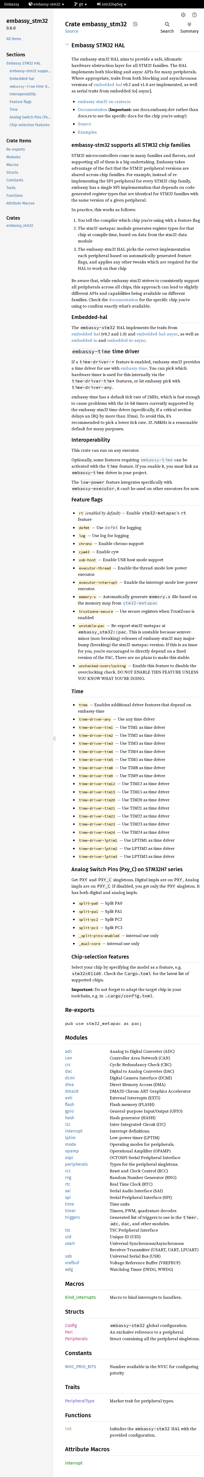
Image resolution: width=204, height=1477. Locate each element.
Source (71, 31)
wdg (69, 1269)
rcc (68, 1170)
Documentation (92, 109)
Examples (87, 132)
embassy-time (134, 368)
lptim (70, 1137)
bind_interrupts (80, 1297)
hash (69, 1117)
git (79, 4)
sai (68, 1190)
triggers (72, 1217)
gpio (69, 1111)
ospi (69, 1157)
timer (70, 1210)
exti (69, 1097)
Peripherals (76, 1338)
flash (69, 1104)
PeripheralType (80, 1400)
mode (70, 1144)
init (68, 1428)
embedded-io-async (126, 340)
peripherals (76, 1164)
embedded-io (84, 340)
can (68, 1058)
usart (70, 1243)
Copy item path (135, 23)
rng (68, 1177)
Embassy (11, 4)
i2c (68, 1124)
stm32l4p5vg (110, 4)
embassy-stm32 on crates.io (104, 101)
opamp (72, 1150)
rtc (67, 1184)
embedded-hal (108, 84)
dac (68, 1071)
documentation (123, 300)
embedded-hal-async (157, 334)
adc (68, 1051)
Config (71, 1325)
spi (68, 1197)
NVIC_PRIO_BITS (80, 1366)
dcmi (70, 1077)
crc (68, 1064)
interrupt (74, 1131)
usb (68, 1256)
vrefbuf (72, 1262)
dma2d (72, 1091)
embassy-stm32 (45, 4)
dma (69, 1084)
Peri (69, 1332)
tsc (68, 1230)
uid (68, 1236)
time (69, 1204)
